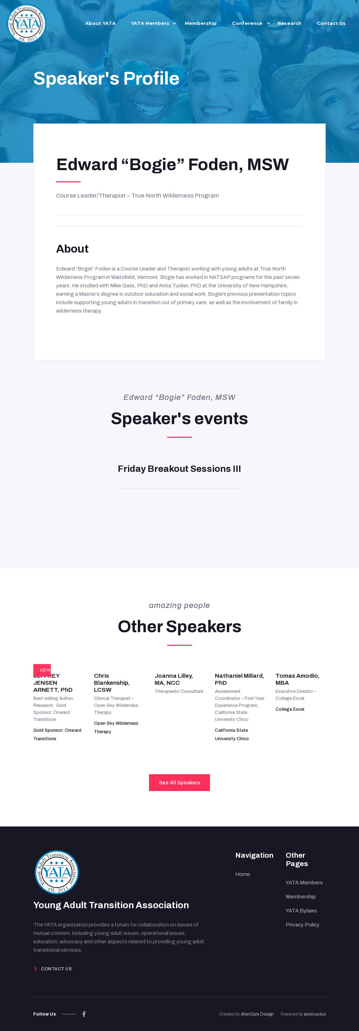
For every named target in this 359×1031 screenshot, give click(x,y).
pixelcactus (315, 1014)
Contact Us (331, 23)
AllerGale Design (257, 1014)
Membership (201, 23)
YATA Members (304, 882)
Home (242, 874)
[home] (27, 22)
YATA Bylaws (301, 910)
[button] (150, 23)
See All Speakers (179, 782)
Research (290, 23)
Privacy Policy (302, 925)
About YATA (100, 23)
